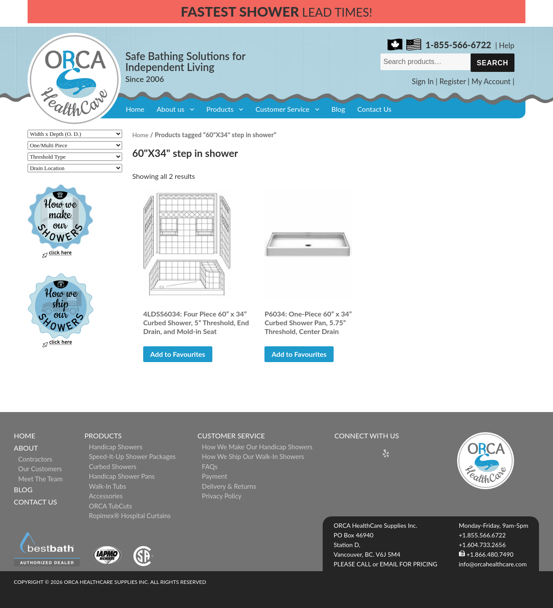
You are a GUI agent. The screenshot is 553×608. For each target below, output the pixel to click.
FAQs (210, 466)
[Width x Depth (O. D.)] (75, 134)
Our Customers (40, 469)
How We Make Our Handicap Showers (257, 447)
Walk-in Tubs (107, 486)
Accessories (106, 496)
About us (170, 109)
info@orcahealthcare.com (493, 564)
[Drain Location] (75, 168)
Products (219, 109)
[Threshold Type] (75, 157)
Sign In (423, 81)
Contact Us (374, 109)
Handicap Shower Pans (122, 476)
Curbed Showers (113, 466)
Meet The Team (40, 479)
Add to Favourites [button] (177, 354)
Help (506, 45)
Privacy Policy (221, 496)
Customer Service (282, 109)
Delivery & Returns (229, 486)
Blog (338, 109)
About (26, 448)
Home (135, 109)
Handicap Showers (115, 447)
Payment (214, 476)
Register (453, 81)
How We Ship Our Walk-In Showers (253, 456)
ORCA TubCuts (110, 506)
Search (492, 63)
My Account (491, 81)
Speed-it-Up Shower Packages (132, 456)
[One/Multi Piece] (75, 145)
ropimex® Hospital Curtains (130, 515)
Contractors (35, 459)
